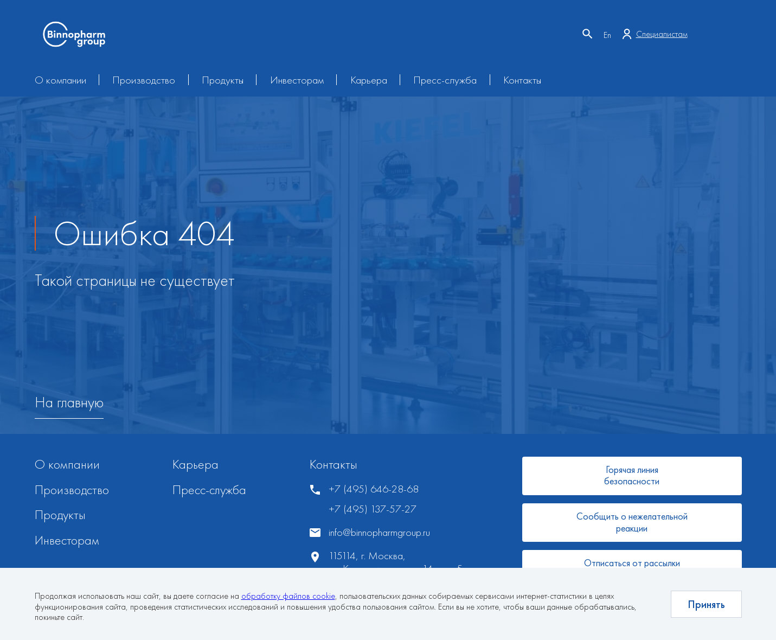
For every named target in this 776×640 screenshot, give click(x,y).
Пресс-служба (445, 80)
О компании (60, 80)
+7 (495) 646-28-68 (374, 489)
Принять (706, 604)
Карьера (368, 80)
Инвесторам (297, 80)
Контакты (522, 80)
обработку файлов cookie (288, 595)
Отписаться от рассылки (632, 562)
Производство (143, 80)
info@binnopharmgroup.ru (379, 532)
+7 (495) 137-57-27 (372, 509)
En (607, 35)
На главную (69, 402)
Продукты (222, 80)
